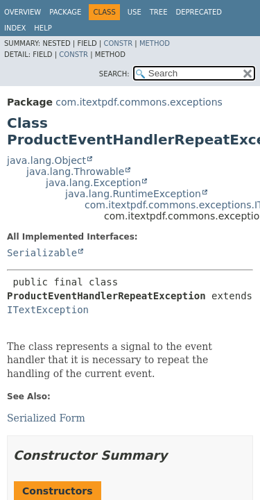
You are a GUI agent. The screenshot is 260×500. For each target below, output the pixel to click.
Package (65, 12)
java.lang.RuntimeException (133, 193)
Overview (22, 12)
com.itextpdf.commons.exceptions (138, 102)
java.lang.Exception (93, 182)
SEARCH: (114, 74)
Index (15, 28)
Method (154, 43)
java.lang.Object (46, 160)
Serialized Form (46, 418)
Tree (159, 12)
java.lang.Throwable (75, 171)
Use (134, 12)
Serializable (42, 252)
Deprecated (198, 12)
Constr (117, 43)
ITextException (48, 309)
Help (42, 28)
